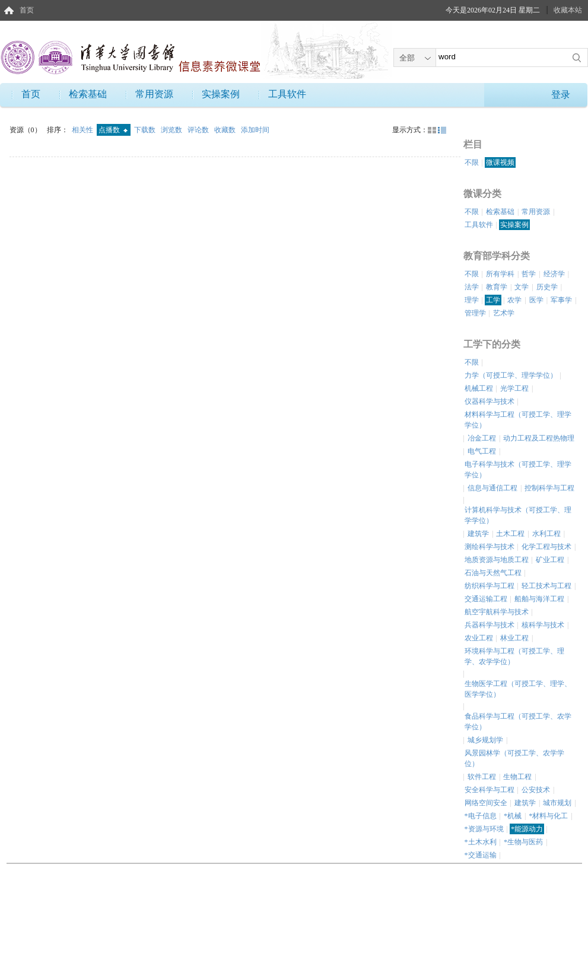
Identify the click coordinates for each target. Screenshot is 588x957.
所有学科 (500, 274)
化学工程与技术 (546, 547)
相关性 (83, 130)
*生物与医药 (523, 842)
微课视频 (500, 162)
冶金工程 (482, 438)
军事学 (561, 300)
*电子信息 (481, 816)
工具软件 (287, 94)
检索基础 (88, 94)
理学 (472, 300)
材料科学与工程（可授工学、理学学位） (518, 419)
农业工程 (479, 638)
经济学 (554, 274)
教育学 (496, 287)
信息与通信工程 (492, 488)
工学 (493, 300)
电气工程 (482, 451)
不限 (472, 162)
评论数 (199, 130)
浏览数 (172, 130)
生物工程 (517, 777)
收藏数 (225, 130)
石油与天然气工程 (493, 573)
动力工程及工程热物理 (538, 438)
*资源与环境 (484, 829)
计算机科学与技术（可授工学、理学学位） (518, 515)
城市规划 (557, 803)
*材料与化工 (548, 816)
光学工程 (514, 388)
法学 (472, 287)
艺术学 (503, 313)
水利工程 (546, 533)
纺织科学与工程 (489, 586)
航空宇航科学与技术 (497, 612)
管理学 (475, 313)
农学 (514, 300)
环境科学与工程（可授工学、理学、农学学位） (514, 656)
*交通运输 (481, 855)
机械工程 (479, 388)
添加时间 (255, 130)
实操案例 (221, 94)
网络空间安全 (486, 803)
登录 (560, 95)
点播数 (113, 130)
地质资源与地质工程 (497, 560)
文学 (521, 287)
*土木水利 (481, 842)
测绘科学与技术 (489, 547)
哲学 (529, 274)
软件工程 (482, 777)
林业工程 (514, 638)
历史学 (547, 287)
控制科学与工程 (549, 488)
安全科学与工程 (489, 790)
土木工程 (510, 533)
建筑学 (478, 533)
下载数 (145, 130)
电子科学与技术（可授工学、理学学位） (518, 469)
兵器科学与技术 (489, 625)
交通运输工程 (486, 599)
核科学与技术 (543, 625)
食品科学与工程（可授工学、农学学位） (518, 721)
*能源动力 (527, 829)
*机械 (513, 816)
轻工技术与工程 (546, 586)
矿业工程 (550, 560)
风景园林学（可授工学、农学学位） (514, 758)
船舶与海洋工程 (539, 599)
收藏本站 (568, 10)
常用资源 (154, 94)
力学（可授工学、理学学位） (511, 375)
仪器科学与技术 (489, 401)
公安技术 (536, 790)
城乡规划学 (485, 740)
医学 (536, 300)
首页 (27, 10)
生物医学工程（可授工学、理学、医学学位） (518, 689)
